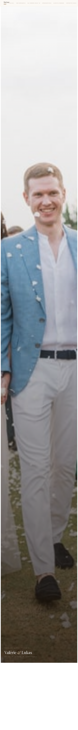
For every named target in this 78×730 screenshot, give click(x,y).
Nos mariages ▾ (21, 3)
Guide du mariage (59, 3)
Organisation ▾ (47, 3)
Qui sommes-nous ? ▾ (34, 3)
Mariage (7, 3)
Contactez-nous (72, 3)
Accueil (12, 3)
